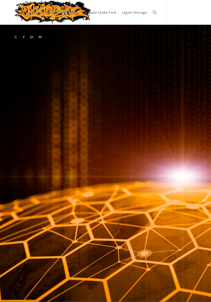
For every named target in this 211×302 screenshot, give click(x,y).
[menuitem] (22, 12)
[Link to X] (15, 37)
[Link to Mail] (40, 37)
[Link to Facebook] (24, 37)
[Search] (154, 12)
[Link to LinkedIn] (32, 37)
